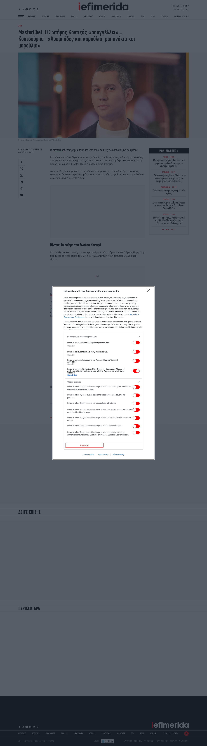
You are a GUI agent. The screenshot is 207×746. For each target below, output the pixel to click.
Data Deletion (88, 455)
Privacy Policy (118, 455)
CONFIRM (85, 445)
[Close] (149, 290)
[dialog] (103, 373)
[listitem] (103, 336)
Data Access (103, 455)
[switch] (136, 342)
